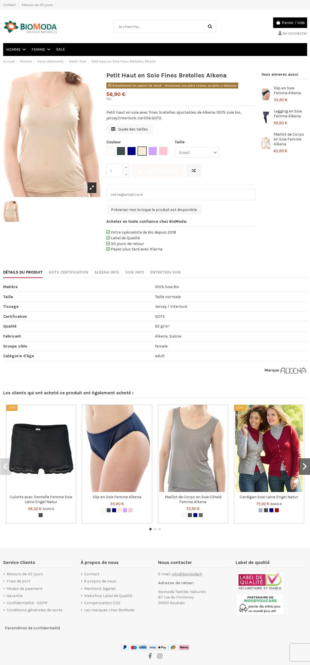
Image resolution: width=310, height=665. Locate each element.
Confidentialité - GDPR (27, 602)
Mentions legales (100, 588)
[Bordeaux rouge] (277, 510)
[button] (150, 529)
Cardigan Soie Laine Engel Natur (269, 497)
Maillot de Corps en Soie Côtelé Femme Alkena (193, 499)
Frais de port (18, 581)
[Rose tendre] (130, 510)
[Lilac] (125, 510)
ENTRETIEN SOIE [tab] (165, 272)
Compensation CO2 (102, 602)
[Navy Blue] (114, 510)
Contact (10, 5)
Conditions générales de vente (34, 610)
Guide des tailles (129, 129)
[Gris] (261, 510)
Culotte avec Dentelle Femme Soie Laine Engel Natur (41, 499)
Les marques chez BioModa (109, 610)
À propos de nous (100, 581)
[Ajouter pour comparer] (194, 171)
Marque (272, 370)
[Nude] (120, 510)
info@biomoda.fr (187, 574)
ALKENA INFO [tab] (106, 272)
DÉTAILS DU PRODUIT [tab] (23, 272)
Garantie (15, 595)
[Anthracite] (201, 515)
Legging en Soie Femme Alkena (288, 113)
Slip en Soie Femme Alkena (287, 90)
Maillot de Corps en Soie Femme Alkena (289, 139)
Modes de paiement (25, 588)
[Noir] (41, 515)
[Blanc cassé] (103, 510)
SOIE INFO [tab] (134, 272)
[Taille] (197, 152)
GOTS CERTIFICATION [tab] (68, 272)
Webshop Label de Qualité (108, 595)
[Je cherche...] (210, 26)
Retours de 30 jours (37, 5)
